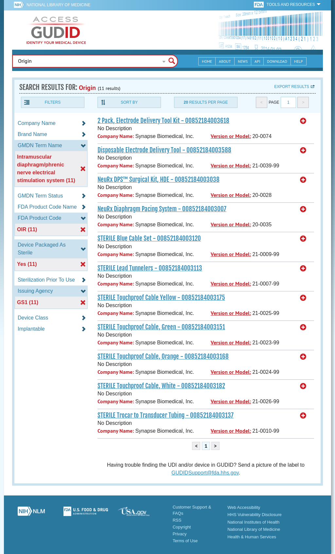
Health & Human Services (251, 536)
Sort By (129, 102)
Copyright (182, 527)
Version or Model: (231, 136)
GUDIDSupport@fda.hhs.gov (204, 473)
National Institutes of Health (253, 522)
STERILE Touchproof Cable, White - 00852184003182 (161, 386)
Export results (291, 86)
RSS (177, 520)
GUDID (56, 30)
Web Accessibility (243, 507)
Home (207, 61)
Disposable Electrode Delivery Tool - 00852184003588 (164, 150)
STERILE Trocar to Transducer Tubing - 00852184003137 (165, 415)
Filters (53, 102)
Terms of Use (185, 540)
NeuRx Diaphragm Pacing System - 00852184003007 (161, 209)
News (243, 61)
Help (298, 61)
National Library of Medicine (58, 5)
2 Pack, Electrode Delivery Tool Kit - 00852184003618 (163, 121)
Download (277, 61)
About (225, 61)
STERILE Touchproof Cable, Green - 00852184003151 (161, 327)
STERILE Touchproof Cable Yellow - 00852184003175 (161, 298)
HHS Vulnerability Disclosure (254, 514)
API (257, 61)
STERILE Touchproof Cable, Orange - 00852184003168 (163, 356)
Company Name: (115, 136)
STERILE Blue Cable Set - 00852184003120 (149, 238)
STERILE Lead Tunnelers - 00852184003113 (149, 268)
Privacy (180, 533)
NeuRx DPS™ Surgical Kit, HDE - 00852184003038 (158, 179)
